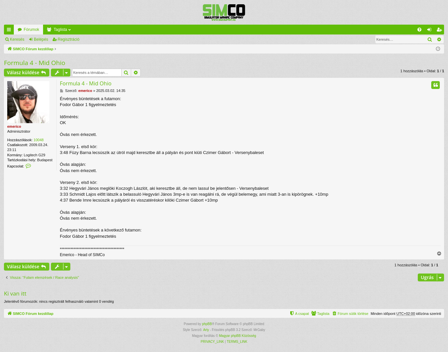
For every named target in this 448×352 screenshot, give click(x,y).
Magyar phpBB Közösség (237, 336)
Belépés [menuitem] (430, 30)
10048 (39, 140)
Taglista (60, 29)
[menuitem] (419, 29)
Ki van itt (15, 293)
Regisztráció (69, 39)
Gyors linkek (10, 30)
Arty (206, 330)
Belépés (41, 39)
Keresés (17, 39)
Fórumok (31, 29)
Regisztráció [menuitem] (440, 30)
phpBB (207, 324)
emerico (14, 126)
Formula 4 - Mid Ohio (34, 62)
